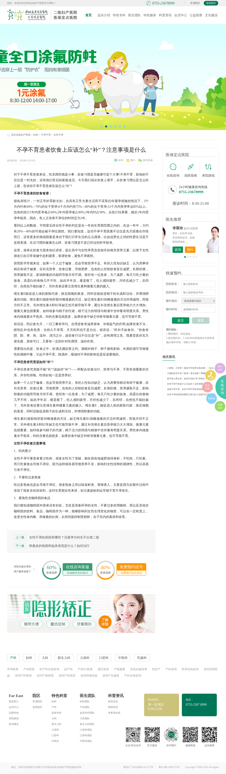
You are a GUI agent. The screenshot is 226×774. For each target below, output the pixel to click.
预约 (130, 160)
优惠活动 (220, 406)
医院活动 (113, 701)
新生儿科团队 (87, 724)
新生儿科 (56, 724)
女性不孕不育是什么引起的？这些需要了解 (186, 384)
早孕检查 (12, 669)
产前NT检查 (85, 669)
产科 (54, 707)
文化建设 (211, 15)
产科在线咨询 (132, 675)
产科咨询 (171, 669)
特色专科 (119, 15)
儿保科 (55, 729)
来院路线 (208, 170)
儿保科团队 (86, 729)
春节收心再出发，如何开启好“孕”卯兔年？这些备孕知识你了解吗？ (190, 378)
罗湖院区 (195, 3)
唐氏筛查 (103, 669)
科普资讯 (165, 15)
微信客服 (145, 160)
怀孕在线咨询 (190, 669)
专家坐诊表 (114, 712)
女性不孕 (58, 135)
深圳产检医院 (45, 675)
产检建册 (119, 669)
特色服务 (150, 15)
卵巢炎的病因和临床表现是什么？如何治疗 (59, 546)
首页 (88, 15)
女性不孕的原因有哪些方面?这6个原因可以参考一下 (190, 394)
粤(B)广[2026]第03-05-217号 (138, 767)
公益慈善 (196, 15)
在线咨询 (174, 170)
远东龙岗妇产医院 (21, 135)
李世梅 (196, 228)
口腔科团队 (86, 735)
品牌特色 (14, 712)
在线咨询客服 (77, 570)
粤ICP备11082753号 (169, 767)
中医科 (55, 741)
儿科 (54, 718)
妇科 (35, 135)
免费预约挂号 (131, 570)
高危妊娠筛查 (138, 669)
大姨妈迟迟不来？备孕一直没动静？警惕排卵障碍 (189, 373)
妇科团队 (85, 701)
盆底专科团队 (87, 712)
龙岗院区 (211, 3)
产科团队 (85, 707)
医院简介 (14, 701)
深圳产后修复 (110, 675)
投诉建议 (14, 724)
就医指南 (192, 170)
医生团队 (134, 15)
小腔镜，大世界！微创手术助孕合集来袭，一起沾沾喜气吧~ (190, 368)
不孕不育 (46, 135)
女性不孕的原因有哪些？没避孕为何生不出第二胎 (64, 537)
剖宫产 (156, 669)
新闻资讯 (113, 707)
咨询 (118, 160)
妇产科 (68, 669)
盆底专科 (56, 712)
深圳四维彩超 (89, 675)
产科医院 (29, 669)
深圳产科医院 (23, 675)
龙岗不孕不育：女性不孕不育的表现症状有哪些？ (189, 389)
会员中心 (180, 15)
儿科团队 (85, 718)
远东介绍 (103, 15)
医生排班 (207, 387)
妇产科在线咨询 (49, 669)
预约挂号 (220, 368)
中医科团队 (86, 741)
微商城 (211, 398)
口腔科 (55, 735)
